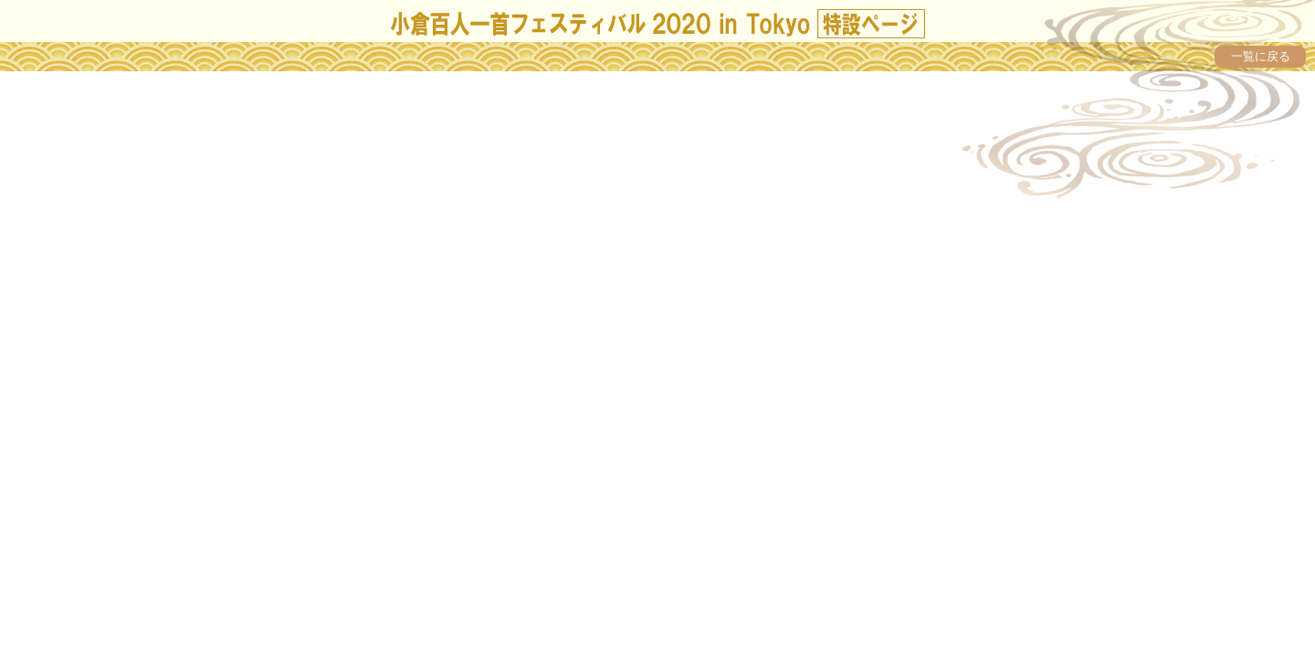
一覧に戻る (1260, 56)
